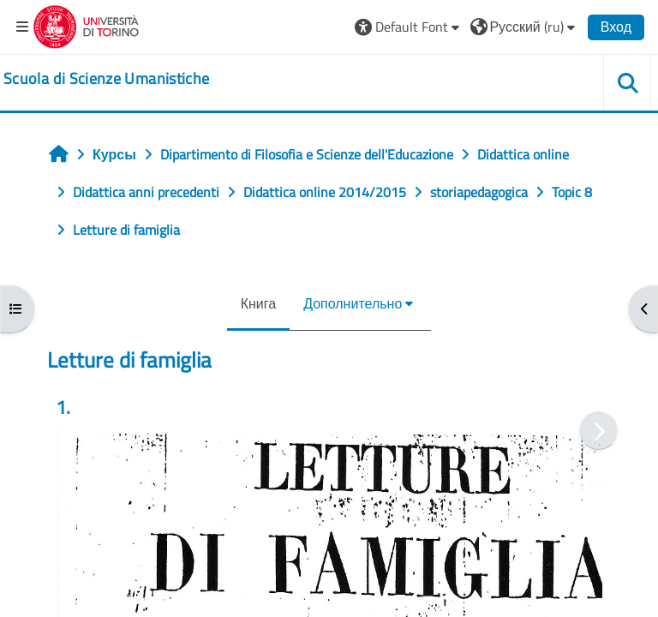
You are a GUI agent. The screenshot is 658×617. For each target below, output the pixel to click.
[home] (106, 78)
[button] (409, 27)
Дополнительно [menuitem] (352, 303)
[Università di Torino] (86, 25)
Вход (616, 26)
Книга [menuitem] (258, 303)
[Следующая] (598, 430)
